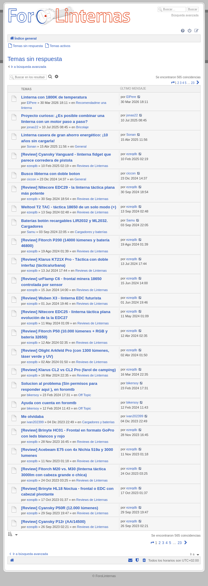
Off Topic (84, 395)
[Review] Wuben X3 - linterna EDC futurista (61, 298)
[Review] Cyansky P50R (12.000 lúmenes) (59, 508)
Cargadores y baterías (91, 232)
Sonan (31, 146)
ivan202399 (35, 422)
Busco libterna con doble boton (50, 173)
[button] (173, 83)
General (80, 146)
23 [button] (192, 83)
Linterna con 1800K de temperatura (54, 97)
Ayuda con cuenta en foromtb (48, 403)
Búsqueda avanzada (184, 15)
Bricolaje (82, 127)
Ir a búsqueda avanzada (28, 66)
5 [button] (186, 83)
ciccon (31, 179)
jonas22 (32, 127)
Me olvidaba (32, 416)
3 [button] (181, 83)
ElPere (32, 102)
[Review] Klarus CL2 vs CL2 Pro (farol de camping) (68, 370)
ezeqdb (32, 166)
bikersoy (33, 395)
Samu (31, 232)
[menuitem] (182, 31)
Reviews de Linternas (92, 166)
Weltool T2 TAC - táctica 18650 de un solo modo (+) (68, 207)
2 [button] (178, 83)
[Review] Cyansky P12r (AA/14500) (53, 521)
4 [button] (183, 83)
